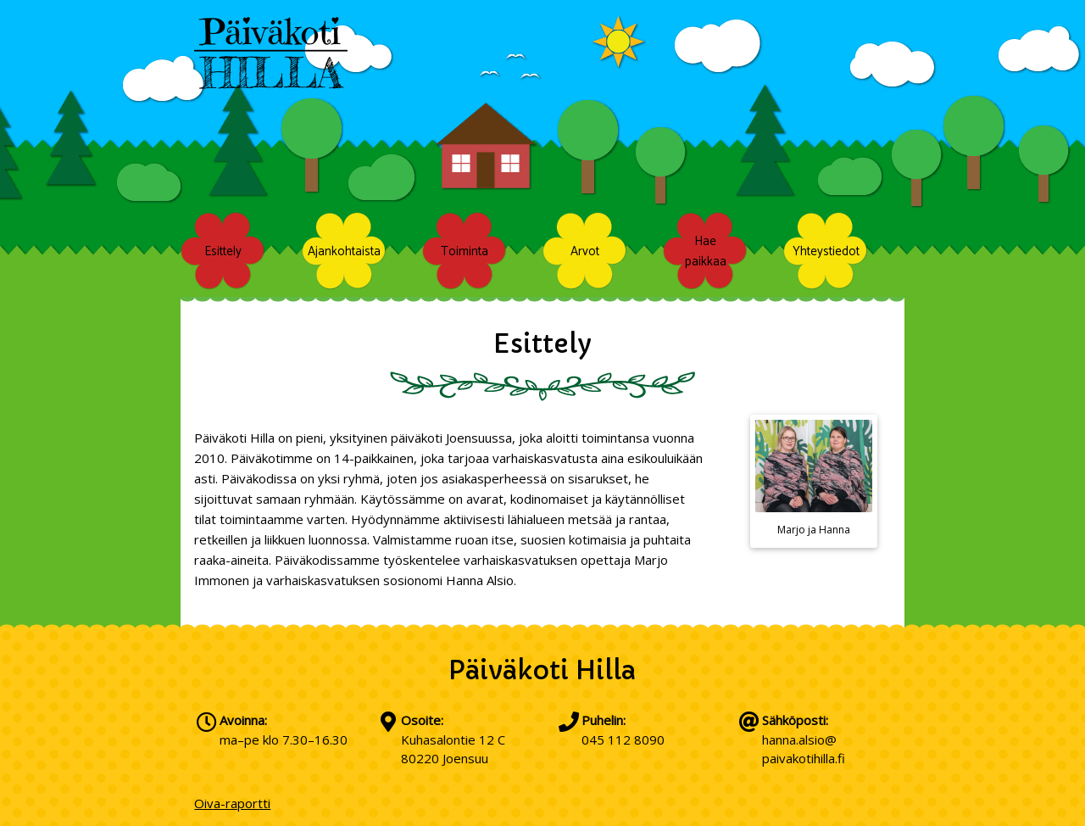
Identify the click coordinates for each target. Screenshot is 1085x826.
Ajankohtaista (344, 250)
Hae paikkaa (705, 251)
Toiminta (464, 250)
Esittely (223, 250)
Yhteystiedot (826, 250)
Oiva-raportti (232, 803)
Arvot (584, 250)
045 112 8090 (623, 739)
